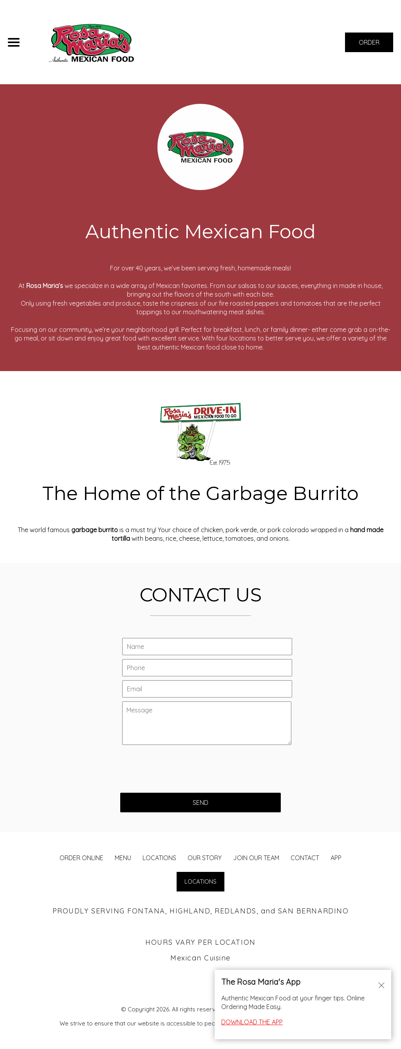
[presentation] (179, 765)
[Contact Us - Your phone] (207, 667)
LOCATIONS (159, 858)
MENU (123, 858)
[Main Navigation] (14, 42)
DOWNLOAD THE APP (252, 1022)
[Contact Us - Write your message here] (206, 723)
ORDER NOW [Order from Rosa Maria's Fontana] (369, 45)
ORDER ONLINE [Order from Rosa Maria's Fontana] (81, 858)
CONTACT (305, 858)
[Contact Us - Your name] (207, 646)
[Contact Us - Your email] (207, 689)
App (336, 858)
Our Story (205, 858)
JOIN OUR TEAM (256, 858)
